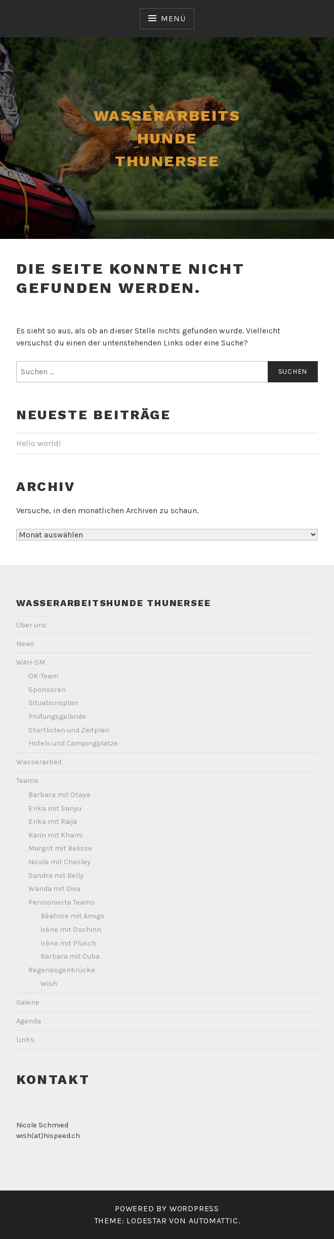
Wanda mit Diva (54, 888)
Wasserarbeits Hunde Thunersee (167, 138)
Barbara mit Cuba (70, 956)
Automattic (213, 1220)
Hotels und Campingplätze (73, 743)
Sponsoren (47, 689)
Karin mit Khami (55, 835)
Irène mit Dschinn (70, 929)
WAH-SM (30, 662)
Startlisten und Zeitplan (68, 730)
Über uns (31, 625)
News (25, 643)
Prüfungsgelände (57, 716)
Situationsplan (53, 703)
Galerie (27, 1002)
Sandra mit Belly (56, 875)
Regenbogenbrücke (61, 970)
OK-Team (43, 676)
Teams (27, 780)
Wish (48, 983)
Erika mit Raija (52, 821)
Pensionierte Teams (61, 902)
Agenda (28, 1021)
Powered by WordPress (167, 1208)
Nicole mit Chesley (59, 862)
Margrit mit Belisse (60, 848)
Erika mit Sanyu (54, 808)
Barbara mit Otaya (59, 794)
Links (25, 1039)
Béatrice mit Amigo (72, 916)
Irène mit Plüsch (68, 943)
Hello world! (38, 443)
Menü (173, 18)
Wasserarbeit (39, 762)
